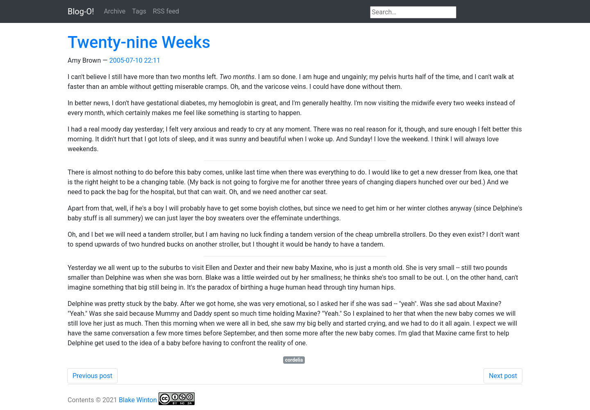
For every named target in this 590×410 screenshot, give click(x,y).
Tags (139, 11)
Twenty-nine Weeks (139, 42)
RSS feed (166, 11)
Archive (114, 11)
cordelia (294, 360)
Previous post (92, 376)
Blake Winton (138, 400)
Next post (503, 376)
